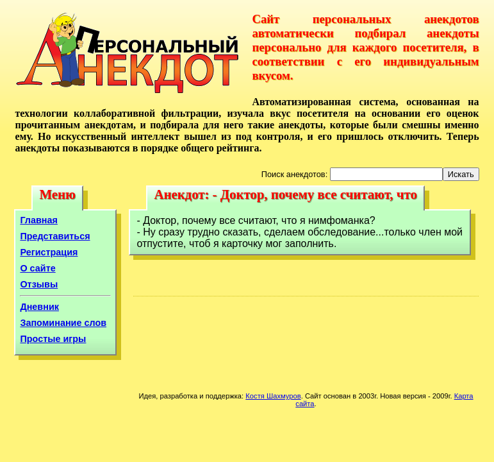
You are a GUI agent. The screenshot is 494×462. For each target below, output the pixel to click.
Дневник (39, 307)
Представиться (55, 236)
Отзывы (39, 284)
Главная (39, 220)
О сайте (37, 268)
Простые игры (53, 339)
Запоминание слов (63, 323)
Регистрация (49, 252)
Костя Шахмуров (273, 396)
